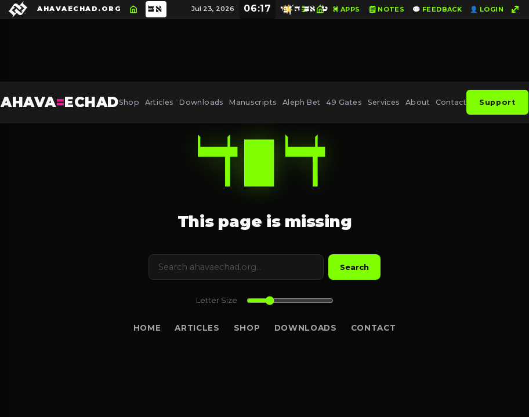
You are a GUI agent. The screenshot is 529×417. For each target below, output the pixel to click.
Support (497, 102)
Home (147, 327)
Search (354, 267)
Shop (129, 102)
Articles (159, 102)
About (417, 102)
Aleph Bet (301, 102)
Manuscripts (253, 102)
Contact (451, 102)
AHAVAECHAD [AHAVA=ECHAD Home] (59, 102)
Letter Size (216, 300)
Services (384, 102)
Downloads (201, 102)
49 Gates (344, 102)
